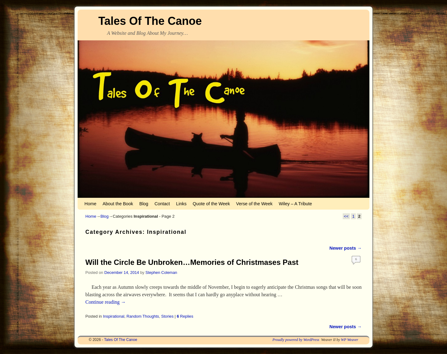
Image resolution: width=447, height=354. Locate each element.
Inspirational (113, 316)
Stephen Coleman (161, 272)
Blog (143, 203)
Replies (185, 316)
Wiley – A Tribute (295, 203)
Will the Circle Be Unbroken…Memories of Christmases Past (191, 262)
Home (90, 203)
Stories (167, 316)
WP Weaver (349, 340)
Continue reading (105, 302)
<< (346, 216)
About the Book (117, 203)
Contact (162, 203)
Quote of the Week (211, 203)
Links (181, 203)
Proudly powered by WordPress (296, 340)
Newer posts (345, 248)
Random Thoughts (143, 316)
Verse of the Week (254, 203)
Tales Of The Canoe (150, 21)
